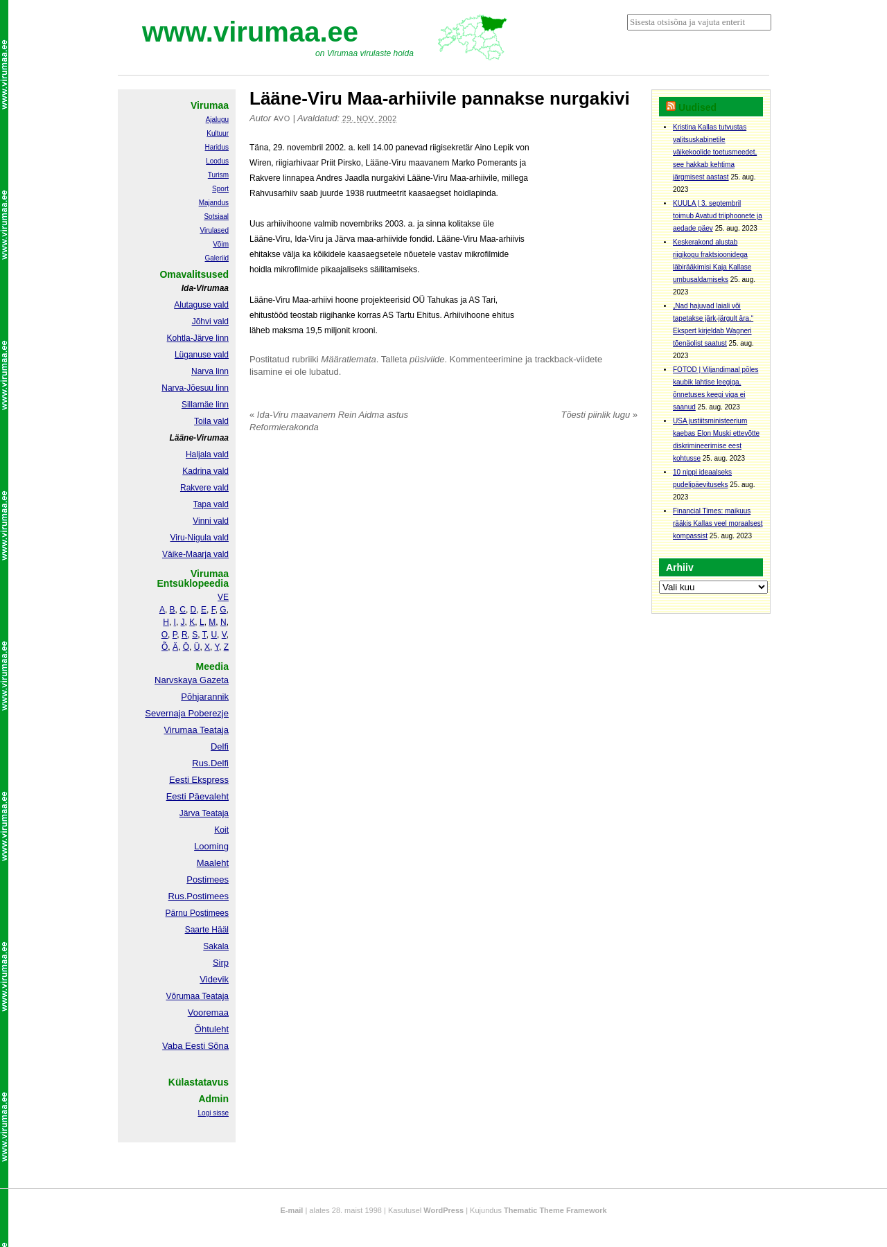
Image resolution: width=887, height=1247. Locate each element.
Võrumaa (183, 996)
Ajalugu (217, 119)
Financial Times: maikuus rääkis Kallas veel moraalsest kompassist (718, 523)
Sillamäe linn (205, 404)
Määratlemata (348, 359)
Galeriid (217, 258)
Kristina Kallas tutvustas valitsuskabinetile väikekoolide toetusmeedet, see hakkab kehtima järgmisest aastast (715, 152)
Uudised (697, 107)
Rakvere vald (204, 488)
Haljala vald (207, 454)
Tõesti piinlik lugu (599, 414)
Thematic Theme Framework (555, 1210)
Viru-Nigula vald (199, 537)
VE (223, 597)
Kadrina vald (205, 471)
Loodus (217, 161)
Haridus (217, 147)
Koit (221, 830)
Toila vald (211, 421)
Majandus (214, 202)
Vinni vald (211, 521)
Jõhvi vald (210, 321)
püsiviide (427, 359)
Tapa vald (211, 504)
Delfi (220, 746)
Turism (218, 175)
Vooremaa (208, 1012)
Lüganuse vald (202, 355)
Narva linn (210, 371)
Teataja (214, 996)
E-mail (291, 1210)
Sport (220, 189)
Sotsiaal (216, 216)
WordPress (443, 1210)
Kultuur (218, 133)
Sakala (216, 946)
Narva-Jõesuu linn (195, 388)
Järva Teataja (204, 813)
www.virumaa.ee (250, 32)
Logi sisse (213, 1113)
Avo (282, 118)
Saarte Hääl (207, 930)
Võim (221, 244)
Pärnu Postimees (197, 913)
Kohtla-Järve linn (198, 338)
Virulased (214, 230)
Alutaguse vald (201, 305)
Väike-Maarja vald (195, 554)
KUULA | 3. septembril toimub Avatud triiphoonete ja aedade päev (717, 216)
